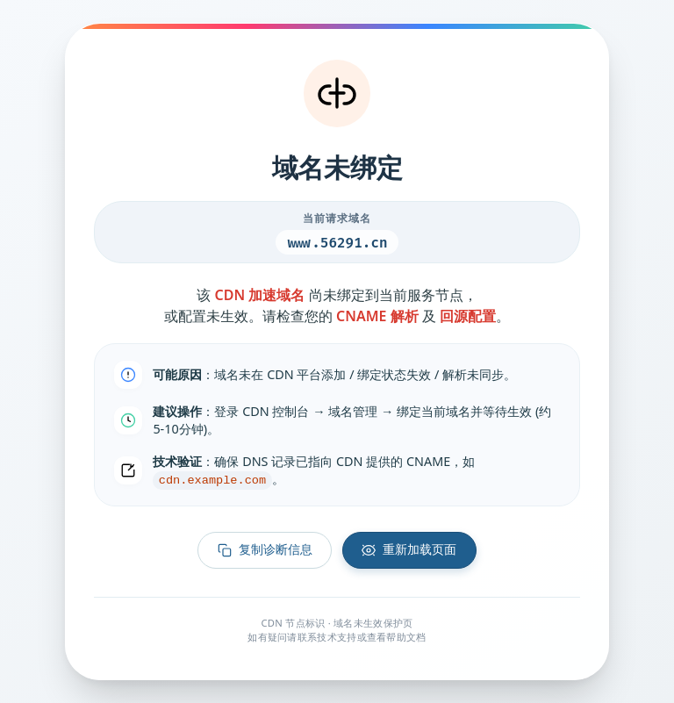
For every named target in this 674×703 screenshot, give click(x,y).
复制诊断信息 (264, 551)
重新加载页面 (409, 551)
